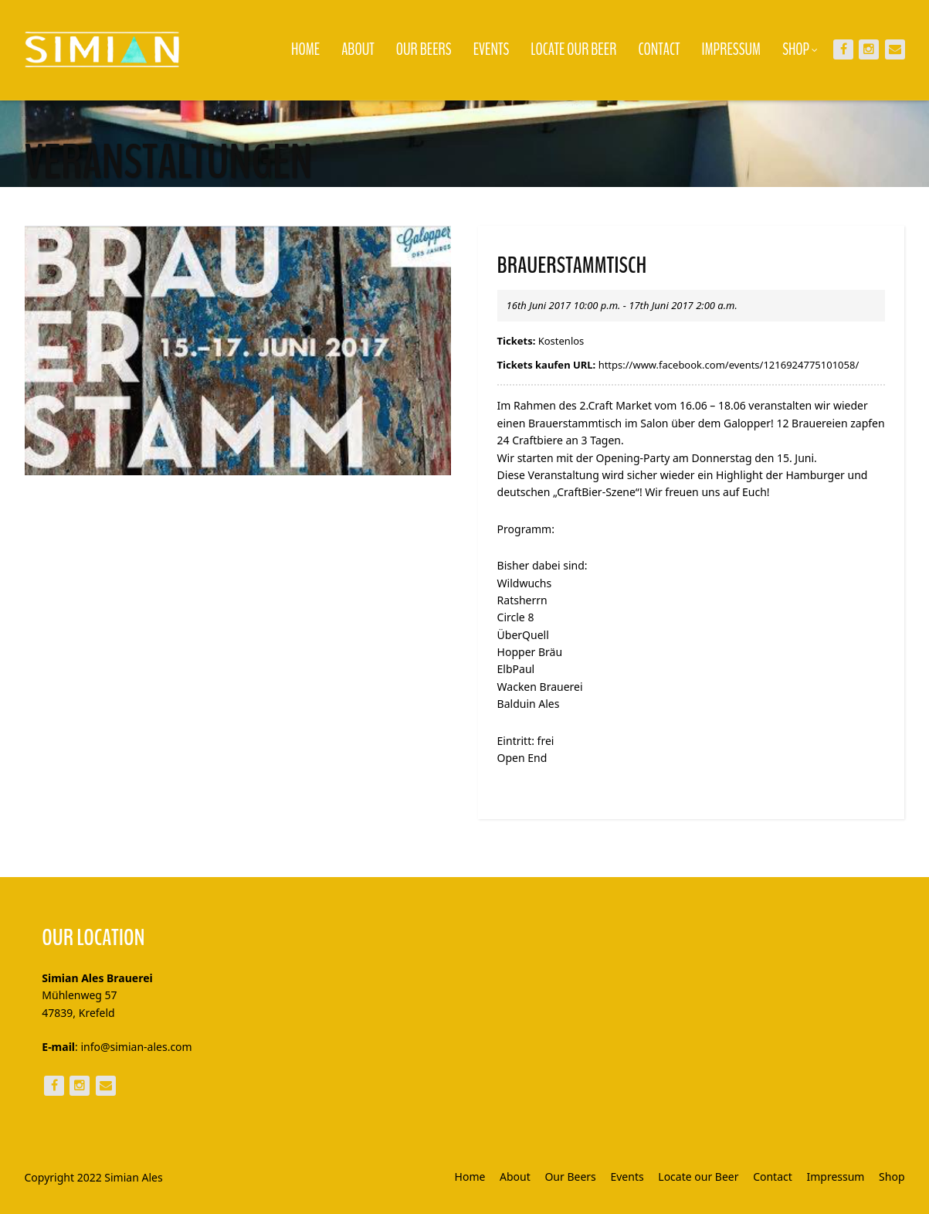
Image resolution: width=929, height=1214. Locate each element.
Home (305, 49)
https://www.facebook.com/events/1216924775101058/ (728, 365)
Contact (659, 49)
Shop (800, 49)
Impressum (731, 49)
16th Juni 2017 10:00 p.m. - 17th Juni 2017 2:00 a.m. (622, 305)
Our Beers (424, 49)
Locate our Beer (573, 49)
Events (491, 49)
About (358, 49)
